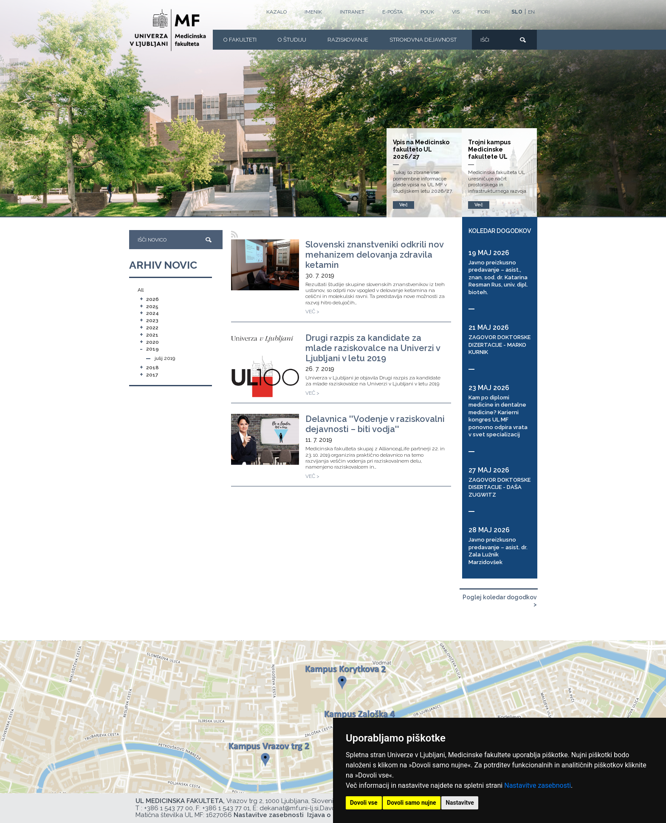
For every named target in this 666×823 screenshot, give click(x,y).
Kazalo (276, 12)
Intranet (352, 12)
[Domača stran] (167, 30)
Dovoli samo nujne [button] (411, 802)
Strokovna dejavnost (423, 40)
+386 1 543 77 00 (168, 808)
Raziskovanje (347, 40)
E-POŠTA (392, 12)
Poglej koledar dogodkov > (500, 601)
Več (478, 205)
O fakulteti (240, 40)
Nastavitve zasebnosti (537, 785)
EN (531, 12)
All (141, 290)
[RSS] (234, 234)
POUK (427, 12)
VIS (456, 12)
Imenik (313, 12)
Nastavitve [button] (460, 802)
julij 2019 (165, 358)
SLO (516, 12)
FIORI (483, 12)
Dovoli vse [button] (364, 802)
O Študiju (292, 40)
